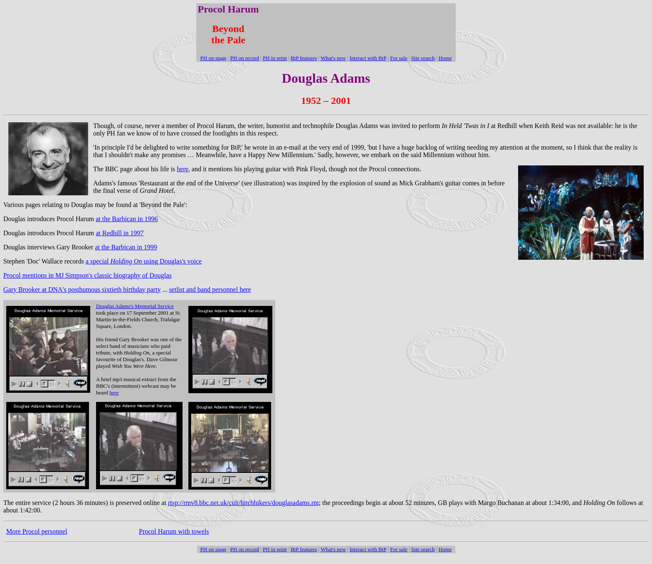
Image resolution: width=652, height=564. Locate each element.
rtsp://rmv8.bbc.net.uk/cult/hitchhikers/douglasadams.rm (243, 502)
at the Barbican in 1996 (127, 218)
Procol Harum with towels (174, 531)
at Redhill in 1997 (119, 232)
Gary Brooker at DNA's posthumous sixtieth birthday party (82, 289)
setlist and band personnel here (210, 289)
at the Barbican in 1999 (126, 247)
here (182, 168)
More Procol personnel (36, 531)
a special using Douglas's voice (144, 261)
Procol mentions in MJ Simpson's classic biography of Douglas (87, 275)
